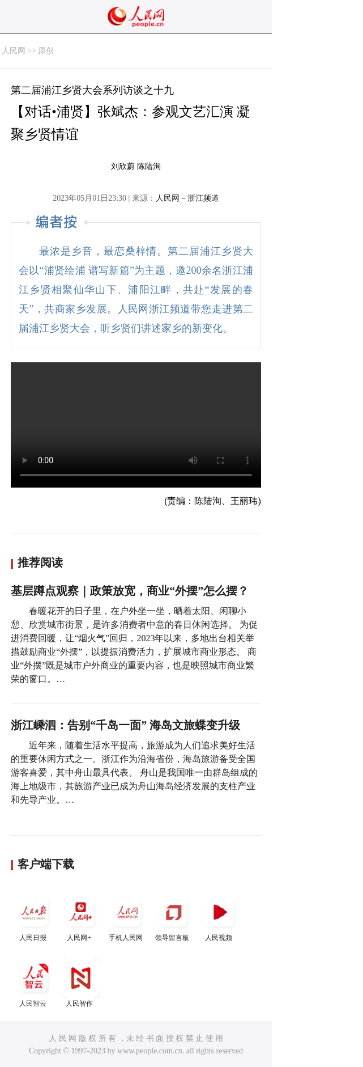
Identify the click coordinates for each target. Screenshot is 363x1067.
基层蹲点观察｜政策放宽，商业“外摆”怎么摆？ (130, 591)
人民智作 (80, 982)
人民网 (13, 50)
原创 (46, 50)
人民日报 (34, 917)
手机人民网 (127, 917)
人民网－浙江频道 (187, 198)
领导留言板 (173, 917)
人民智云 (34, 982)
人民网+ (80, 917)
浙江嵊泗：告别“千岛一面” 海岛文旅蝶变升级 (125, 725)
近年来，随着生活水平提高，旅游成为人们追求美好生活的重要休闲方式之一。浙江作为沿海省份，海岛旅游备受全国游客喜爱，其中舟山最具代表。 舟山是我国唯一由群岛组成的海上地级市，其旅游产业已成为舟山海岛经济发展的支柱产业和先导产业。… (134, 772)
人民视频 (220, 917)
